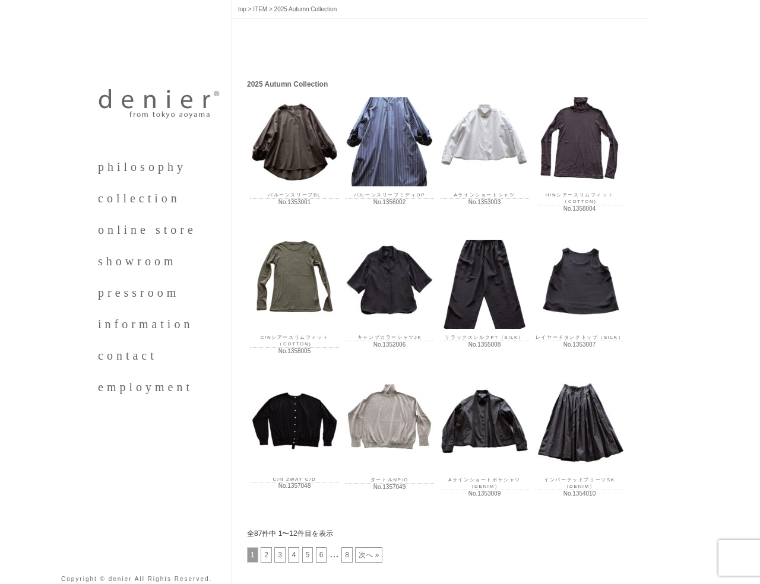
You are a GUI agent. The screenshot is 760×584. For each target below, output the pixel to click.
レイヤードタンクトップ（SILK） (580, 337)
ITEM (260, 9)
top (242, 9)
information (145, 324)
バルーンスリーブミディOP (389, 195)
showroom (137, 261)
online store (147, 229)
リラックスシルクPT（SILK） (484, 337)
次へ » (369, 555)
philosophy (142, 166)
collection (139, 198)
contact (127, 355)
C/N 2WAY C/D (294, 479)
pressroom (138, 292)
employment (145, 386)
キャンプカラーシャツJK (389, 337)
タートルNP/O (389, 480)
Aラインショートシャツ (484, 195)
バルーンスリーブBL (294, 195)
